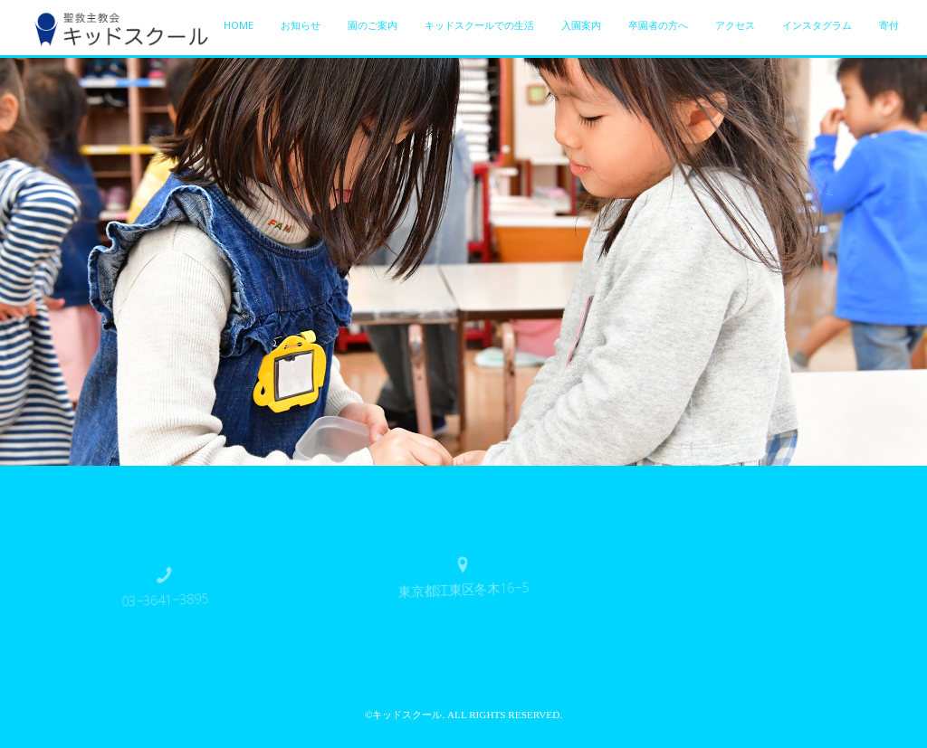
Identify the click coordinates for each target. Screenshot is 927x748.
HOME (238, 25)
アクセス (735, 25)
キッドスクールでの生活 (479, 25)
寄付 (889, 25)
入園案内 (581, 25)
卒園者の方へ (658, 25)
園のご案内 (372, 25)
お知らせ (300, 25)
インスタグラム (817, 25)
